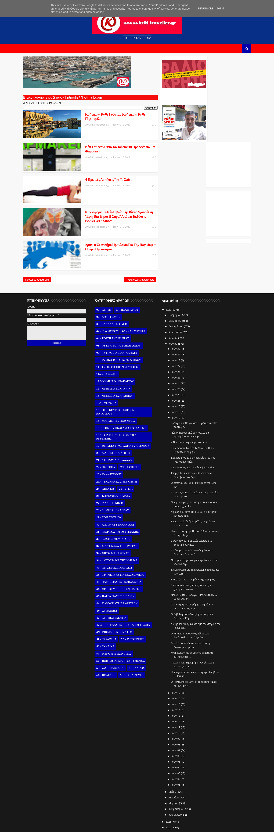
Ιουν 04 (181, 747)
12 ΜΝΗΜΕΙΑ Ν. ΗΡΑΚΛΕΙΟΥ (120, 361)
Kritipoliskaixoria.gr (112, 826)
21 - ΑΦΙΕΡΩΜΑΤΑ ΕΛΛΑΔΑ (119, 440)
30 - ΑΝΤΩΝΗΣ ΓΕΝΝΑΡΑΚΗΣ (120, 504)
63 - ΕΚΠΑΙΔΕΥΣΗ (136, 655)
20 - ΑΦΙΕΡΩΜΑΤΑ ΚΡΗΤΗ (118, 433)
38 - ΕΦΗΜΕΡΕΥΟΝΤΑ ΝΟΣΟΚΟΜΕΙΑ (125, 555)
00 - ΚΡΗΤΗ (108, 290)
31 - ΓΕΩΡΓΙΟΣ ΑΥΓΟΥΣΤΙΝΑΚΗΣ (122, 512)
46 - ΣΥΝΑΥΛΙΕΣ (111, 590)
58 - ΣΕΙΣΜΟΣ (141, 641)
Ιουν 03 (181, 753)
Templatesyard (68, 826)
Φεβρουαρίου (181, 789)
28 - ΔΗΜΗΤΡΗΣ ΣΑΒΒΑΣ (117, 490)
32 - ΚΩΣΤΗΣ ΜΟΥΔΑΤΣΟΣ (118, 519)
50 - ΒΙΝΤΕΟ (129, 612)
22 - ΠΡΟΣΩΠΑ (110, 447)
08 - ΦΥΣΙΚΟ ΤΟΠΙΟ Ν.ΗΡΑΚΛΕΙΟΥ (123, 325)
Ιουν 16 (181, 678)
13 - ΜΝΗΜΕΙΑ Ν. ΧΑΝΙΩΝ (118, 368)
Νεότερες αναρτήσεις (42, 258)
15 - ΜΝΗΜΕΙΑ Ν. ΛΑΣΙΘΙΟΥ (119, 376)
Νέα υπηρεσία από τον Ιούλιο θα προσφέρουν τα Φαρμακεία (100, 145)
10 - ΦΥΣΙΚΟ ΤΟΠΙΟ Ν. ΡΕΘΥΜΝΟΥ (123, 340)
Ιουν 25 (181, 357)
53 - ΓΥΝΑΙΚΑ (110, 626)
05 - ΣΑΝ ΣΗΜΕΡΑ (138, 311)
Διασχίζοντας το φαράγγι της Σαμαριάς (198, 559)
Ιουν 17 (181, 672)
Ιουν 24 (181, 363)
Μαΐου (177, 771)
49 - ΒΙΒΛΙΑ (109, 612)
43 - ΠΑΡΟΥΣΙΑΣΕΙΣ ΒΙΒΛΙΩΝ (120, 576)
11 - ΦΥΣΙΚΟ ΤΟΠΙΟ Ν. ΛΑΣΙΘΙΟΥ (122, 347)
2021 (174, 801)
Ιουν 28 (181, 340)
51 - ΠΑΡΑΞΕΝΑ (111, 619)
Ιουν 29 (181, 334)
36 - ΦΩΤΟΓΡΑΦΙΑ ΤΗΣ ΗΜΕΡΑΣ (121, 540)
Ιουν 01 (181, 764)
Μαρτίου (178, 783)
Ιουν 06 (181, 736)
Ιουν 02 (181, 759)
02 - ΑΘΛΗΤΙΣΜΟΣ (113, 297)
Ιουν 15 (181, 684)
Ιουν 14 (181, 690)
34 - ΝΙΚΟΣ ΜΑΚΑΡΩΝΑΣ (117, 533)
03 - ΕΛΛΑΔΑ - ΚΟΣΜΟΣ (116, 304)
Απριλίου (179, 777)
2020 (174, 807)
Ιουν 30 (181, 329)
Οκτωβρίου (180, 300)
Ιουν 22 (181, 375)
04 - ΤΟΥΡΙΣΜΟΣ (112, 311)
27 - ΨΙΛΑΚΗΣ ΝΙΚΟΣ (114, 483)
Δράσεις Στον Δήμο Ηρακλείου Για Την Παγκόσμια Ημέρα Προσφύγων (95, 229)
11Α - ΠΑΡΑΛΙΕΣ (111, 354)
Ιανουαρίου (180, 794)
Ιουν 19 (181, 392)
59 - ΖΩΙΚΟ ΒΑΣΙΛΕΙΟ (115, 648)
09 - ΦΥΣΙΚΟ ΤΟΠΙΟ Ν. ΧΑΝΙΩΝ (121, 333)
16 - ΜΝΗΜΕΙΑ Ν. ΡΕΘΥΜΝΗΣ (120, 401)
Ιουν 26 (181, 351)
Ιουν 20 (181, 386)
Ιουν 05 (181, 741)
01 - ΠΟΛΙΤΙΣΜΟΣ (131, 290)
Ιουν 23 (181, 369)
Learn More (205, 8)
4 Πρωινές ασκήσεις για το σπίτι (91, 171)
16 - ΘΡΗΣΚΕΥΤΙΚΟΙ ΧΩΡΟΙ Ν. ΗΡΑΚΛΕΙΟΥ (120, 391)
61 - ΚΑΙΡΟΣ (141, 648)
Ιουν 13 (181, 695)
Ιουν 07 (181, 730)
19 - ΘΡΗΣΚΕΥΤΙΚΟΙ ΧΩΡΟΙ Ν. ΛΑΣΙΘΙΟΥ (127, 426)
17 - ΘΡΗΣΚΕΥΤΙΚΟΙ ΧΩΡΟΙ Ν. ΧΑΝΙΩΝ (126, 408)
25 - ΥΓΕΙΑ (131, 469)
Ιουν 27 (181, 346)
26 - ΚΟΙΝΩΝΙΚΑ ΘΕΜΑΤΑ (118, 476)
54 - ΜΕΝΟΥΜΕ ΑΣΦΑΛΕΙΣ (118, 633)
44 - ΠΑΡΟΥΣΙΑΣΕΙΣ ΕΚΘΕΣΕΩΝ (121, 583)
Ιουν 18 (181, 397)
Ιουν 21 (181, 380)
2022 (174, 289)
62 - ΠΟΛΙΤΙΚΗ (110, 655)
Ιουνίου (178, 323)
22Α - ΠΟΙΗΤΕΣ (134, 447)
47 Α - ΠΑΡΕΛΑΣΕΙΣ (114, 605)
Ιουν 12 (181, 701)
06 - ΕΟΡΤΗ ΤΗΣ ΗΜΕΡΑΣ (117, 318)
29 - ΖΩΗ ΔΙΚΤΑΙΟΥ (113, 497)
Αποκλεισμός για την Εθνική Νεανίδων (198, 447)
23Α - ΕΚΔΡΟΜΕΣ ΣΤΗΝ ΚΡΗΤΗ (121, 461)
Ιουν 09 (181, 718)
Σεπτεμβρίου (181, 306)
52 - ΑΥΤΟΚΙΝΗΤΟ (137, 619)
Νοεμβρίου (180, 295)
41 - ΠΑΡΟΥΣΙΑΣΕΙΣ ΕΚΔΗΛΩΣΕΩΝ (123, 562)
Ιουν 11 (181, 707)
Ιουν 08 (181, 724)
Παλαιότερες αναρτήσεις (118, 258)
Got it (220, 8)
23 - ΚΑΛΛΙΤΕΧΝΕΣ (114, 454)
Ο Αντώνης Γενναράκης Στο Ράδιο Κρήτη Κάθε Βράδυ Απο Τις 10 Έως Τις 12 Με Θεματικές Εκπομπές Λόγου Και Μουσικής (161, 96)
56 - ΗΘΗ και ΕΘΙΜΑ (114, 641)
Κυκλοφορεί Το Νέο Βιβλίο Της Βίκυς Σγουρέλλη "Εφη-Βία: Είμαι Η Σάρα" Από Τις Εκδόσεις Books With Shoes (99, 203)
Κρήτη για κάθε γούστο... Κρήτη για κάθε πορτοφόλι (98, 117)
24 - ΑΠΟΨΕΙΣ (110, 469)
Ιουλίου (178, 318)
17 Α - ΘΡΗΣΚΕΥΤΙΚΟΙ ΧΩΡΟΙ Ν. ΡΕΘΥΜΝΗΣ (121, 416)
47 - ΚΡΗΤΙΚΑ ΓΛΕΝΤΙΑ (116, 598)
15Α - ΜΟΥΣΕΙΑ (111, 383)
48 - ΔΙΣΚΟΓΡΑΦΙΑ (143, 605)
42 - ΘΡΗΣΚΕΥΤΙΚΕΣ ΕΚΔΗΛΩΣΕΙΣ (123, 569)
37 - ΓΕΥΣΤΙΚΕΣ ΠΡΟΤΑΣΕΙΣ (119, 547)
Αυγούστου (180, 312)
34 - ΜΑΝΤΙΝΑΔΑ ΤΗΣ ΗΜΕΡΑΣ (121, 526)
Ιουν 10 (181, 713)
